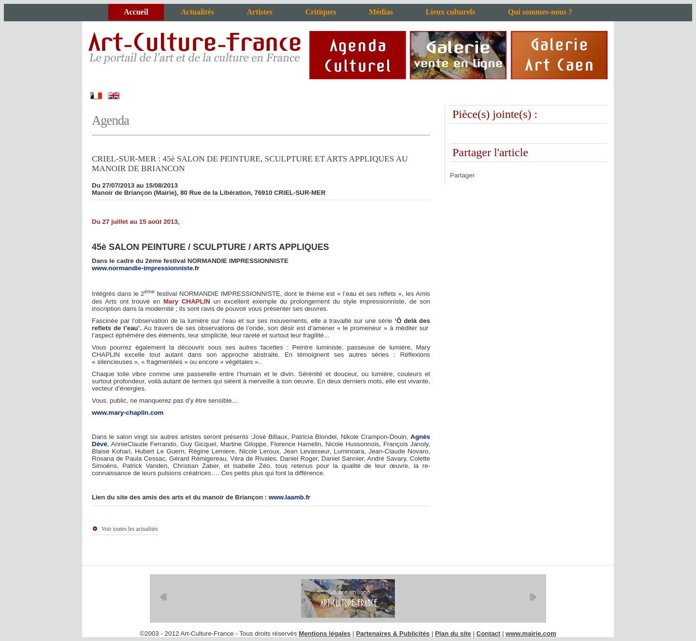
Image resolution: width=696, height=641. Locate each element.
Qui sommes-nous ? (540, 12)
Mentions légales (324, 633)
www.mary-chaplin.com (127, 412)
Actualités (197, 12)
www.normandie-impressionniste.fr (145, 268)
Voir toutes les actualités (130, 528)
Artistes (259, 12)
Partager (462, 175)
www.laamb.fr (289, 497)
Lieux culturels (450, 12)
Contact (489, 633)
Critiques (320, 12)
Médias (381, 12)
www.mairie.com (531, 633)
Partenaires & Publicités (393, 633)
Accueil (136, 12)
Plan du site (453, 633)
